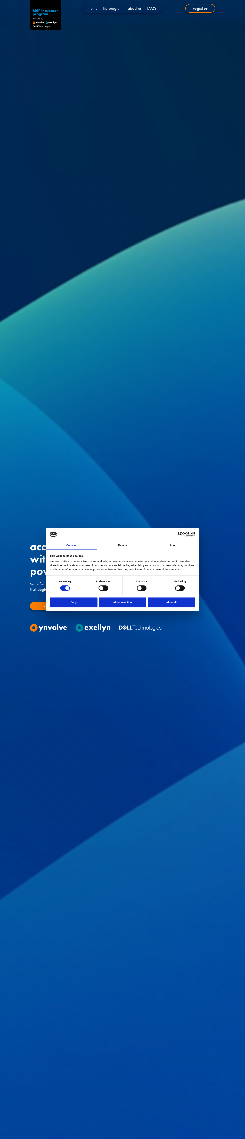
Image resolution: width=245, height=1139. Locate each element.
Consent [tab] (71, 545)
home (93, 8)
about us (134, 8)
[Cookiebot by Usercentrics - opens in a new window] (180, 534)
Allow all (171, 602)
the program (112, 8)
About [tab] (173, 545)
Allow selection (122, 602)
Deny (73, 602)
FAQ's (151, 8)
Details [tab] (122, 545)
